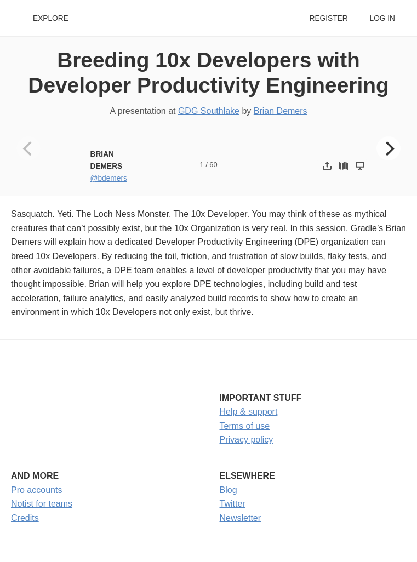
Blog (228, 490)
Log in (382, 18)
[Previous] (28, 148)
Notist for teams (41, 503)
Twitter (232, 503)
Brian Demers (280, 111)
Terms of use (245, 426)
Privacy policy (246, 439)
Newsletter (240, 518)
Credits (25, 518)
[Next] (388, 148)
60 (213, 164)
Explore (50, 18)
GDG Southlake (208, 111)
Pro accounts (36, 490)
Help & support (249, 411)
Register (328, 18)
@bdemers (108, 178)
